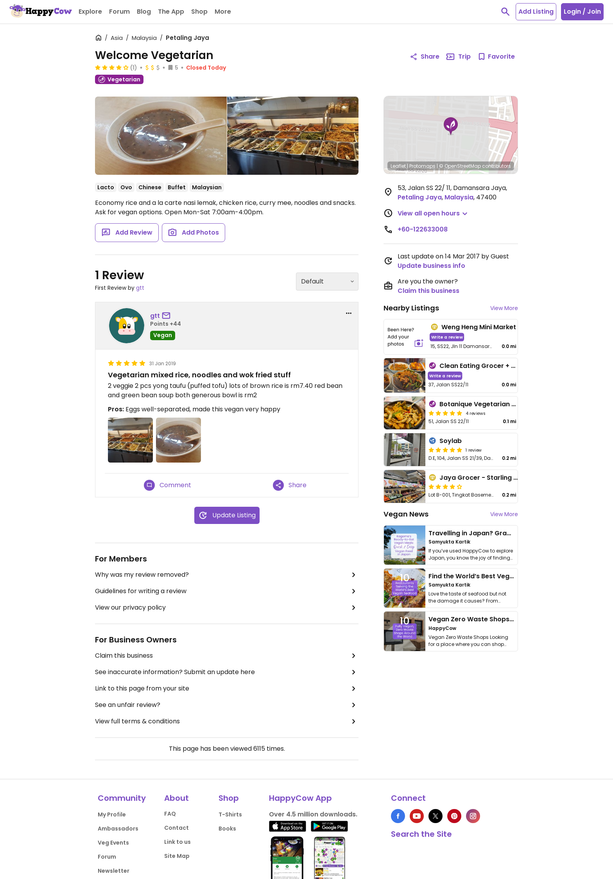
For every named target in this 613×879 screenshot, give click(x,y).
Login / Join (582, 11)
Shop (229, 798)
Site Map (177, 856)
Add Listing (536, 11)
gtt (140, 288)
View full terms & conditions (226, 721)
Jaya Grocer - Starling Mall (482, 477)
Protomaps (422, 166)
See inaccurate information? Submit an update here (226, 672)
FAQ (170, 814)
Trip (458, 56)
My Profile (112, 814)
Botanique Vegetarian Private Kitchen (499, 404)
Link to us (177, 842)
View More (504, 308)
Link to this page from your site (226, 688)
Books (227, 828)
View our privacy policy (226, 607)
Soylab (450, 440)
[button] (451, 126)
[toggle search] (505, 12)
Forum (107, 857)
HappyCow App (300, 798)
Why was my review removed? (226, 574)
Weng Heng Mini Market (478, 327)
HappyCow (442, 628)
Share (289, 485)
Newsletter (113, 871)
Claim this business (226, 655)
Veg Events (113, 843)
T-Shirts (230, 814)
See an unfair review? (226, 705)
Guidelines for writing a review (226, 591)
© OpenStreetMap (460, 166)
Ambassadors (118, 828)
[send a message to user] (167, 316)
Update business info (431, 265)
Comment (167, 485)
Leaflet (398, 166)
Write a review (447, 337)
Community (122, 798)
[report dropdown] (348, 313)
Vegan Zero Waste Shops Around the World (497, 619)
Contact (176, 828)
